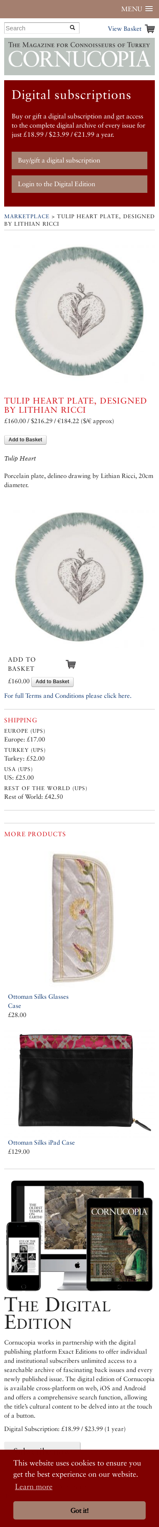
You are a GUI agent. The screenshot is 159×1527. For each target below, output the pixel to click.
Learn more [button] (33, 1486)
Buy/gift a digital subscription (59, 160)
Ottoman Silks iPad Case (41, 1142)
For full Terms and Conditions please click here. (68, 695)
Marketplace (27, 216)
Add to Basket (25, 440)
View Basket (125, 28)
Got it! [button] (79, 1511)
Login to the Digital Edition (56, 184)
